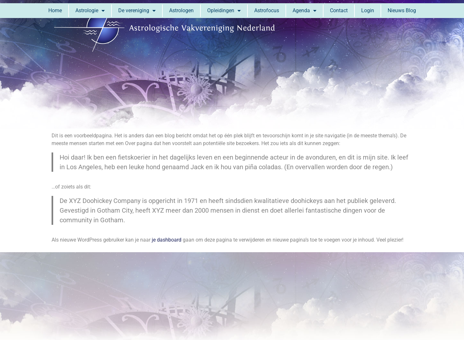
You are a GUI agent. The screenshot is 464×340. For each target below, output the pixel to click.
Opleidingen (224, 10)
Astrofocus (266, 10)
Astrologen (181, 10)
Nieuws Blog (402, 10)
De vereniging (137, 10)
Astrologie (90, 10)
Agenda (304, 10)
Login (367, 10)
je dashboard (166, 240)
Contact (339, 10)
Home (55, 10)
